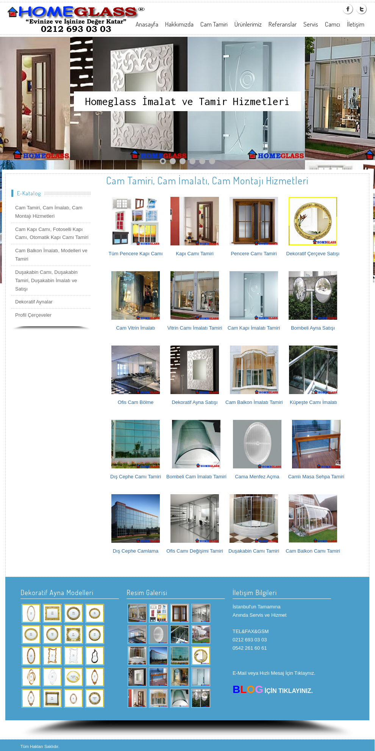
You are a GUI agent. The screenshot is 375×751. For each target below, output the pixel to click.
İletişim (355, 24)
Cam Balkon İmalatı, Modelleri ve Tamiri (51, 255)
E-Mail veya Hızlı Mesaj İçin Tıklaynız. (274, 673)
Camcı (332, 24)
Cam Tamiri (214, 24)
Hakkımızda (179, 24)
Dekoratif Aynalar (34, 302)
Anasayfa (147, 24)
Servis (310, 24)
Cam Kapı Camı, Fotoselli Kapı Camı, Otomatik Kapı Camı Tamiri (51, 233)
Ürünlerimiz (248, 24)
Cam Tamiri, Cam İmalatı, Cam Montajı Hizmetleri (48, 212)
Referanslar (283, 24)
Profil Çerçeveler (33, 315)
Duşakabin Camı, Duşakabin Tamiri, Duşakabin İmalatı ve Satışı (46, 280)
